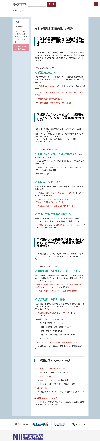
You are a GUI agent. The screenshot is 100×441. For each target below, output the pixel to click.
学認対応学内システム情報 (47, 398)
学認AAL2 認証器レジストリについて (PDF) (54, 193)
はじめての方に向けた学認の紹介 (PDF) (52, 368)
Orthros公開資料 (44, 173)
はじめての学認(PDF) (45, 376)
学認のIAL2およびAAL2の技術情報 (51, 99)
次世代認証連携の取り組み (20, 47)
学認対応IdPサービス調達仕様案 (50, 319)
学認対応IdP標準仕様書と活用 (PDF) (52, 312)
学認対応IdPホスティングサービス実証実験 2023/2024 (59, 291)
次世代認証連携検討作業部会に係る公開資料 (55, 102)
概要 (17, 22)
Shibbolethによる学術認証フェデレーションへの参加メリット (21, 36)
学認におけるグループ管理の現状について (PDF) (57, 225)
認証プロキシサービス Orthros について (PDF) (56, 167)
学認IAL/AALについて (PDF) (48, 86)
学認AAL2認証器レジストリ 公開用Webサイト (55, 206)
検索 (51, 4)
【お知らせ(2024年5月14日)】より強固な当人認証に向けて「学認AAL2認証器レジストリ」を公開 (59, 200)
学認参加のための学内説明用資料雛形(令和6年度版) (58, 342)
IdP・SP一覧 (42, 388)
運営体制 (19, 26)
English (21, 11)
